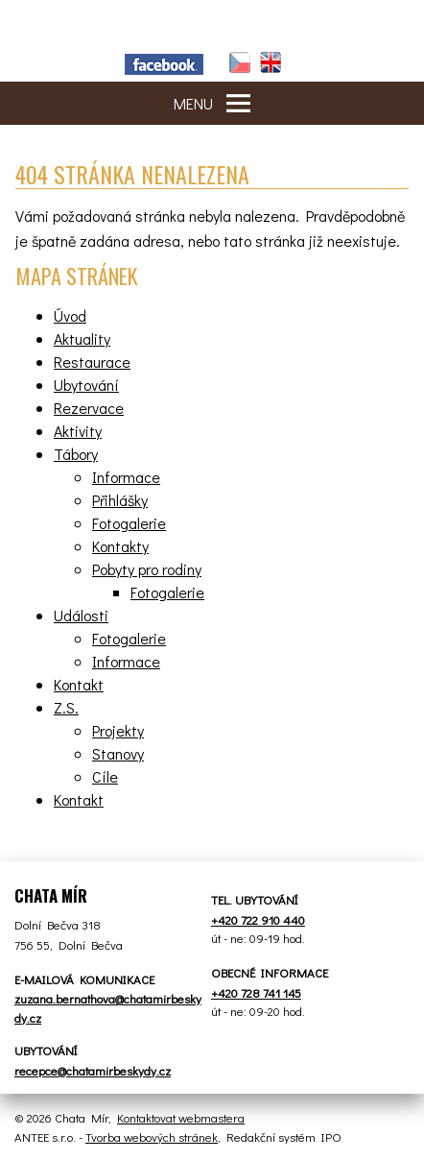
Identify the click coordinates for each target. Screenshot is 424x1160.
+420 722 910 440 (258, 919)
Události (81, 615)
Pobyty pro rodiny (146, 569)
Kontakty (120, 546)
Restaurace (92, 361)
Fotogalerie (129, 523)
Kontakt (79, 684)
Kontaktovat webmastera (181, 1117)
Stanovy (118, 753)
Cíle (105, 776)
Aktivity (78, 431)
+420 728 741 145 (256, 992)
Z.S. (66, 707)
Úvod (70, 315)
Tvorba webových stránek (151, 1136)
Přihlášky (120, 500)
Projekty (118, 730)
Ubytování (86, 385)
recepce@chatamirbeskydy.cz (92, 1070)
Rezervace (89, 408)
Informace (126, 477)
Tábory (76, 454)
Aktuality (82, 338)
